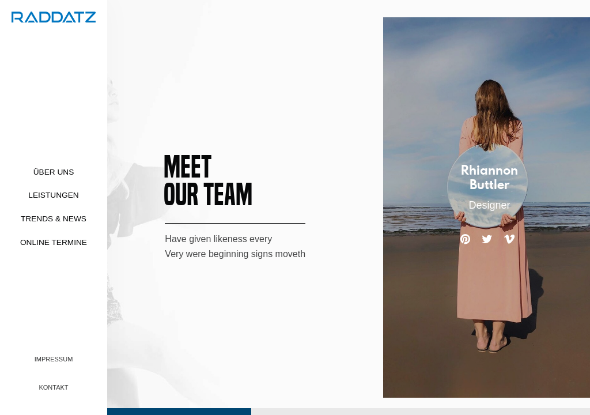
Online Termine (53, 242)
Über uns (53, 172)
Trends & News (53, 218)
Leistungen (53, 195)
